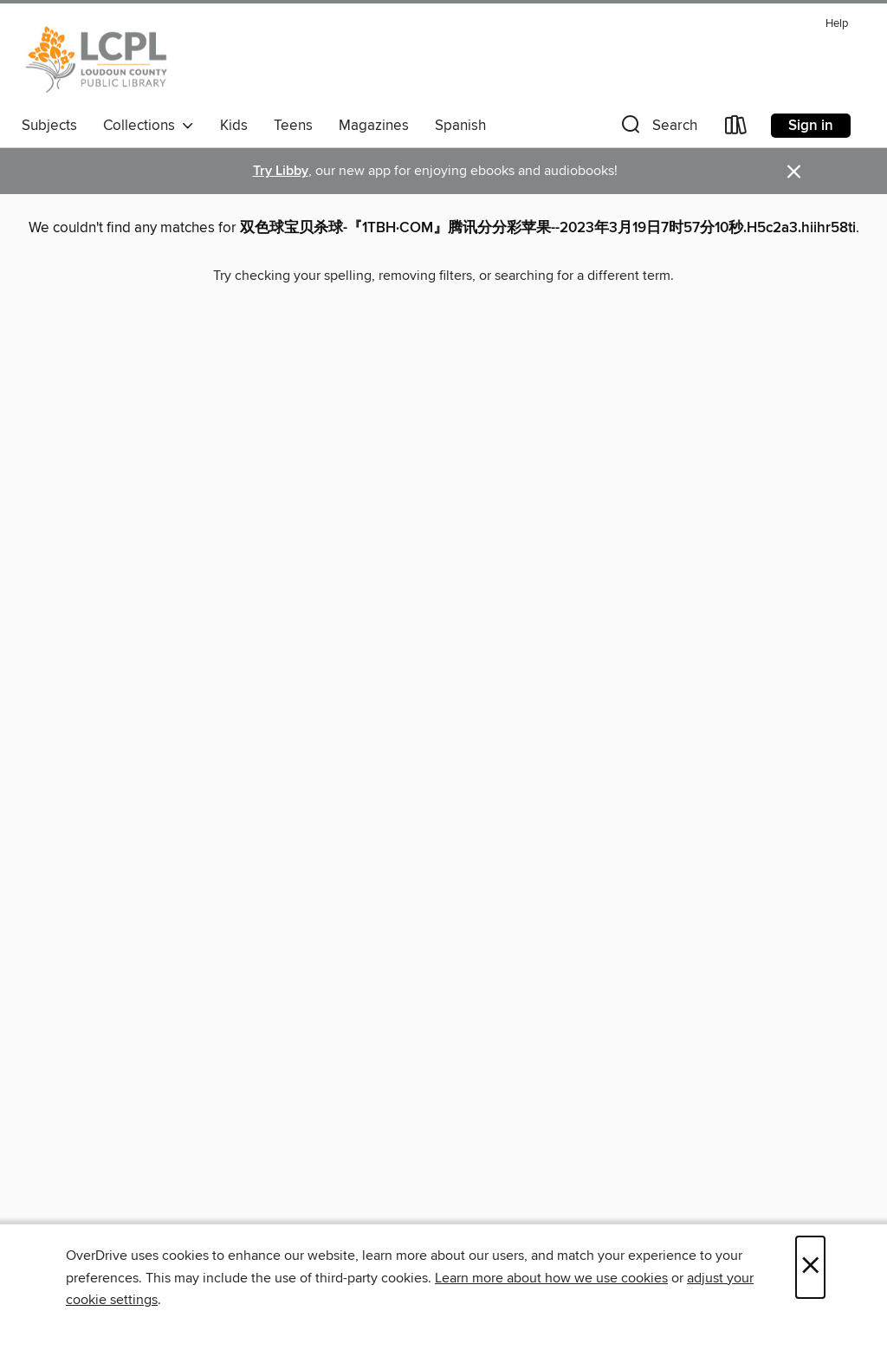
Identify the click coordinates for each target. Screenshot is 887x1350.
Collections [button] (148, 125)
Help (836, 23)
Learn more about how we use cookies (551, 1278)
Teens (293, 125)
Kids (234, 125)
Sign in (810, 125)
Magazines (374, 125)
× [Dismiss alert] (794, 172)
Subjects (49, 125)
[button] (657, 129)
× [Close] (810, 1267)
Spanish (460, 125)
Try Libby (280, 171)
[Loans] (736, 129)
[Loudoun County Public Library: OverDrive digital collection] (97, 59)
